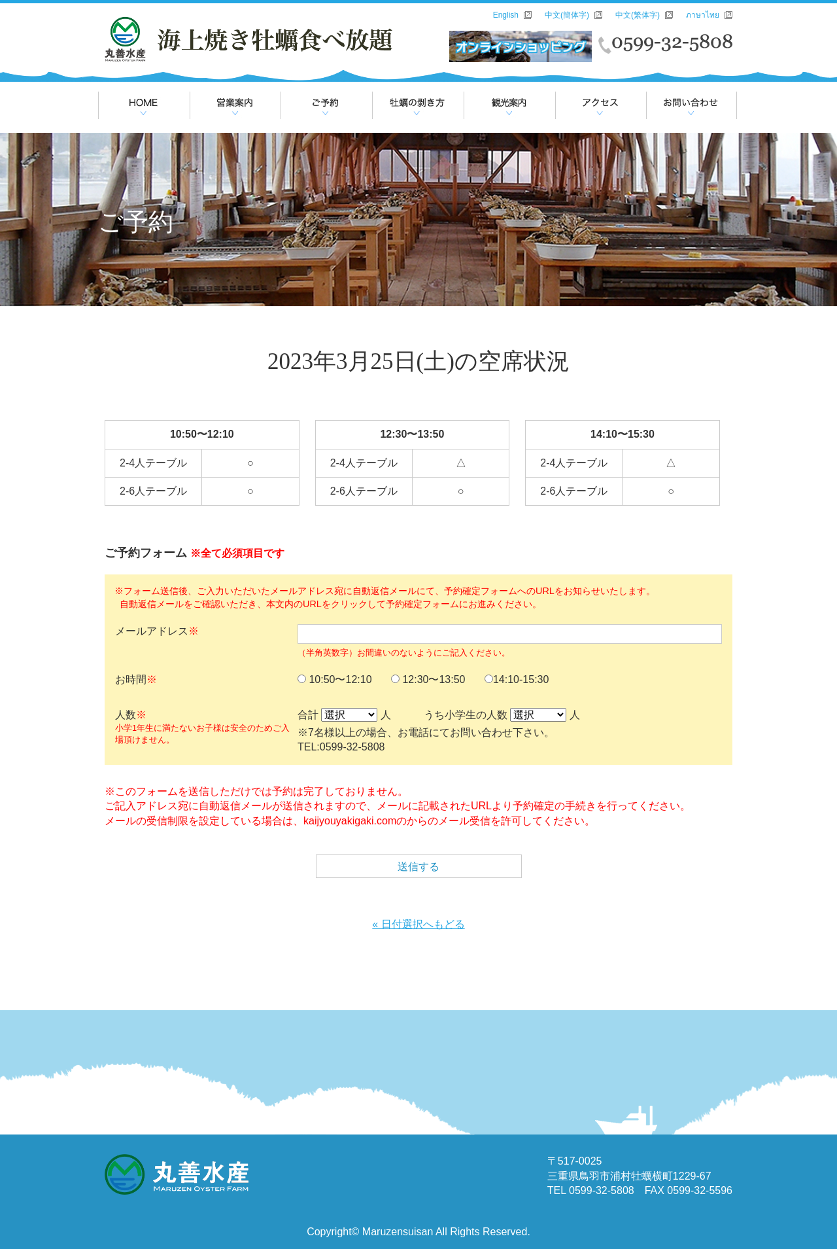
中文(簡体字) (567, 15)
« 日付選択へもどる (418, 924)
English (506, 15)
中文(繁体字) (637, 15)
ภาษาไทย (702, 15)
